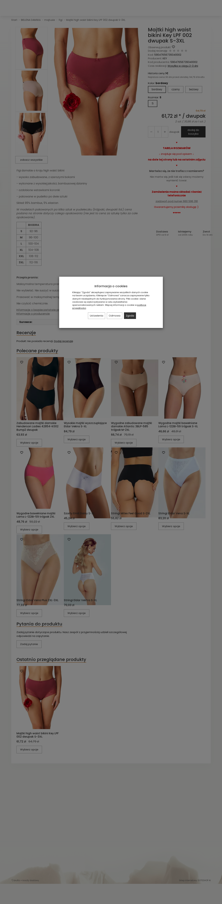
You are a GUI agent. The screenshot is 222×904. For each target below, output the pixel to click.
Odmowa (114, 315)
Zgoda (130, 315)
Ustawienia (96, 315)
